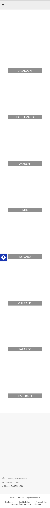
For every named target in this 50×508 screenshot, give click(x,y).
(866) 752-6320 (17, 486)
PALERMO (25, 396)
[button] (3, 257)
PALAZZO (25, 349)
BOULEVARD (25, 117)
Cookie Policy (25, 502)
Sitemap (38, 504)
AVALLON (25, 70)
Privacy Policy (41, 502)
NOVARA (25, 257)
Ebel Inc (20, 498)
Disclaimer (9, 502)
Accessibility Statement (21, 504)
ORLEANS (25, 303)
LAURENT (25, 163)
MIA (25, 210)
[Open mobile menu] (3, 5)
